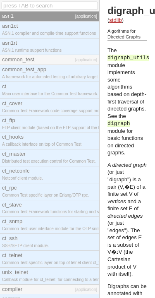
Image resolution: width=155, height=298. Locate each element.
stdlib (115, 20)
